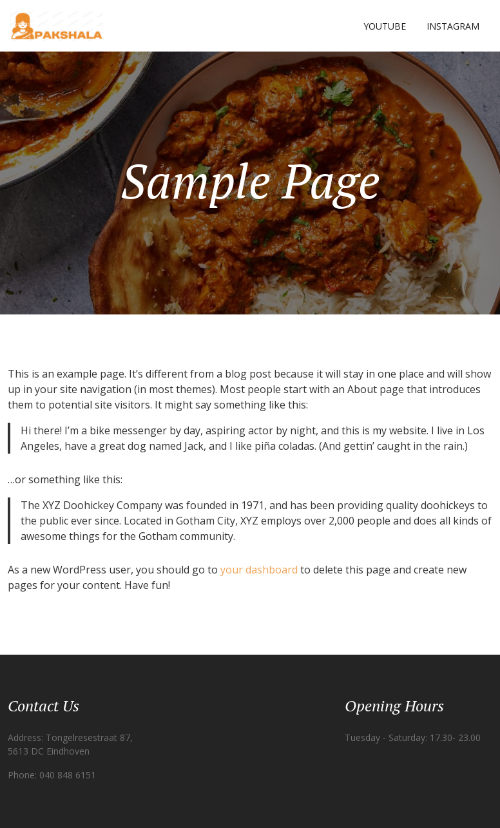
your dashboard (259, 570)
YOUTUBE (384, 26)
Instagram (453, 26)
